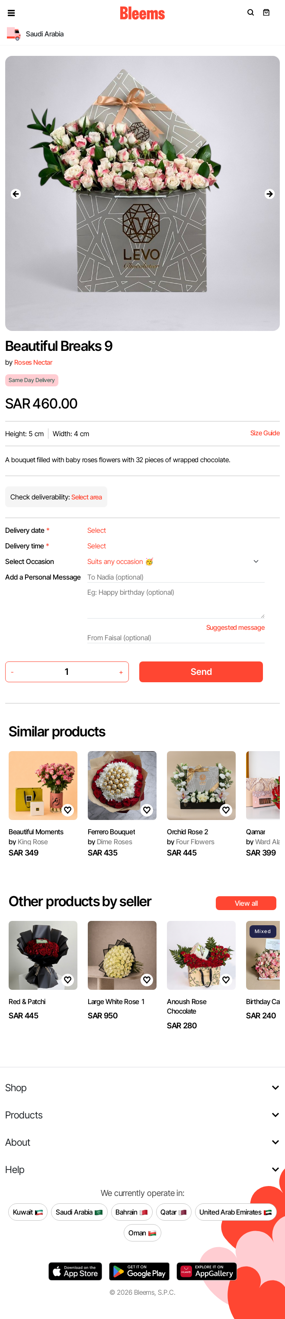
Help (15, 1169)
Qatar (173, 1212)
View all (246, 903)
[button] (11, 13)
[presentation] (15, 193)
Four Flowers (191, 841)
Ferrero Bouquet (111, 831)
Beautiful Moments (36, 831)
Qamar (255, 831)
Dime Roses (110, 841)
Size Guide (265, 433)
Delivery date (27, 530)
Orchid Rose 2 (187, 831)
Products (24, 1115)
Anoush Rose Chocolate (186, 1006)
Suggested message (235, 627)
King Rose (28, 841)
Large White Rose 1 (116, 1001)
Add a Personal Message (43, 577)
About (17, 1142)
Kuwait (28, 1212)
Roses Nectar (33, 362)
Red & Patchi (27, 1001)
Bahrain (131, 1212)
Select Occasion (29, 561)
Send (201, 671)
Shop (16, 1087)
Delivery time (27, 545)
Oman (142, 1233)
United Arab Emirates (235, 1212)
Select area (86, 497)
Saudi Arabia (79, 1212)
